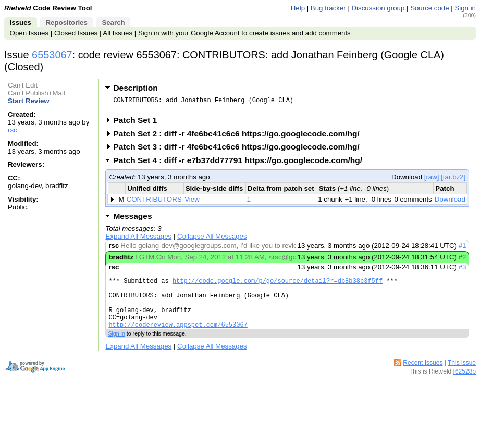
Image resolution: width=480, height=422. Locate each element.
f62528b (464, 385)
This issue (462, 376)
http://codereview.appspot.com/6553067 (177, 338)
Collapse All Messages (212, 239)
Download (450, 202)
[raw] (431, 180)
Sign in (465, 8)
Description (135, 87)
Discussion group (378, 8)
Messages (132, 219)
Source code (429, 8)
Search (113, 23)
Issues (20, 23)
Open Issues (29, 33)
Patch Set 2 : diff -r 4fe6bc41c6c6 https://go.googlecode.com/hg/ (239, 136)
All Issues (117, 33)
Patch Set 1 (138, 123)
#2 (462, 260)
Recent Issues (422, 376)
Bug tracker (328, 8)
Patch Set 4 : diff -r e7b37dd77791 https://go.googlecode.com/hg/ (241, 163)
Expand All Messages (138, 239)
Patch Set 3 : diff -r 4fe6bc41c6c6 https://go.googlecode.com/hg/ (239, 149)
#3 (462, 270)
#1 (462, 249)
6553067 (52, 54)
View (192, 202)
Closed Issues (75, 33)
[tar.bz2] (453, 180)
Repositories (66, 23)
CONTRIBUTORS (154, 202)
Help (298, 8)
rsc (12, 130)
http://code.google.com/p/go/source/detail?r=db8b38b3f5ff (278, 285)
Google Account (215, 33)
